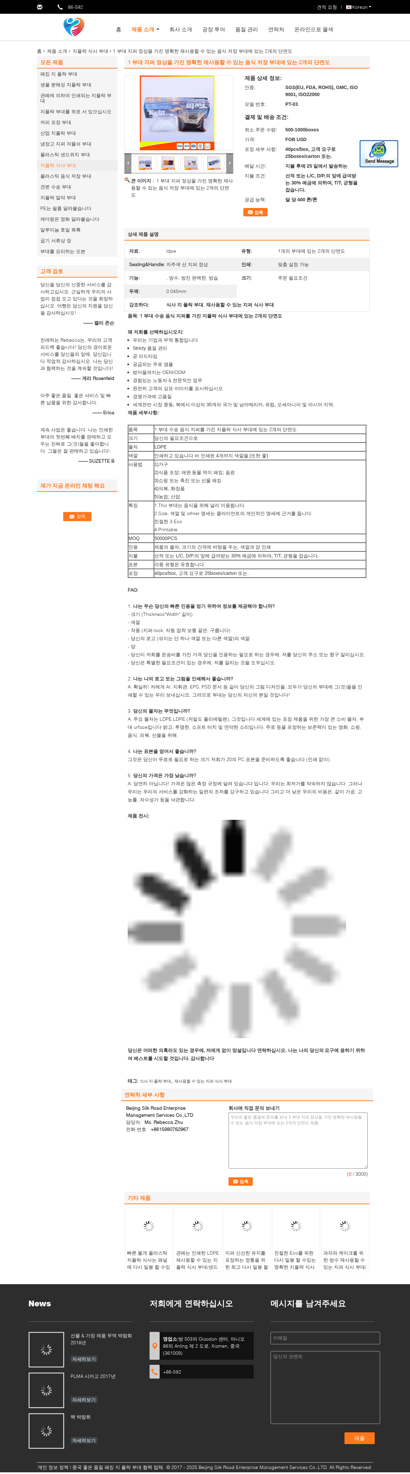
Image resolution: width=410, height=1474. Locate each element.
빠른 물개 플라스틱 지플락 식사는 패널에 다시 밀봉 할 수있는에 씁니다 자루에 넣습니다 (148, 1267)
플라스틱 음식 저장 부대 (65, 176)
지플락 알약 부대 (58, 197)
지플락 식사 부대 (90, 51)
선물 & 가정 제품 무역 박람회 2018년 (101, 1339)
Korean (361, 7)
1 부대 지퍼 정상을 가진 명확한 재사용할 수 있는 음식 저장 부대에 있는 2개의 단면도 (182, 188)
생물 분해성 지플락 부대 (65, 84)
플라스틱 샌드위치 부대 (65, 154)
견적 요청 (327, 7)
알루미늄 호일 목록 (60, 230)
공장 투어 (213, 29)
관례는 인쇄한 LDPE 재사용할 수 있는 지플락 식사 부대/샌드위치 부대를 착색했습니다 (197, 1267)
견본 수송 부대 (55, 186)
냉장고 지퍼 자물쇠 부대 (65, 143)
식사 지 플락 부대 (155, 1081)
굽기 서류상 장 (55, 240)
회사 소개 (180, 29)
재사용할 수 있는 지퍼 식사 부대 (203, 1081)
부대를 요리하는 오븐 (62, 251)
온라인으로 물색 (313, 29)
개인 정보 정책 (53, 1467)
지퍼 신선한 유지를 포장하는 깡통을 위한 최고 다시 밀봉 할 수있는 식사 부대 (246, 1263)
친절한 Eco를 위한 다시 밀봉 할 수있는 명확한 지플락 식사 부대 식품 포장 (295, 1263)
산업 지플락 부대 (58, 133)
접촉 (258, 212)
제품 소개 (142, 29)
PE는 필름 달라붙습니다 (65, 208)
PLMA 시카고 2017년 (93, 1376)
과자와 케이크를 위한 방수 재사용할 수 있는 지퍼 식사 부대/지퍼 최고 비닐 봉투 (344, 1263)
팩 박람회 (81, 1417)
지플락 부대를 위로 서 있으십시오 (76, 111)
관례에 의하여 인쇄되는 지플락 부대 (76, 97)
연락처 (276, 29)
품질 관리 (246, 29)
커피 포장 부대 (55, 122)
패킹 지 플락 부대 (58, 74)
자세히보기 (84, 1359)
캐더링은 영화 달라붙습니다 (69, 219)
